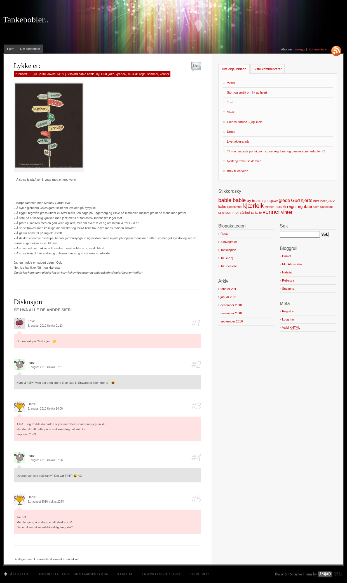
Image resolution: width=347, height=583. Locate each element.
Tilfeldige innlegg (234, 69)
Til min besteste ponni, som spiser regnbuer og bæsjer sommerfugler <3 (276, 151)
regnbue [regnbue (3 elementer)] (304, 206)
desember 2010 (231, 305)
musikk (132, 74)
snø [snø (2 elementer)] (221, 212)
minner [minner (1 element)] (269, 206)
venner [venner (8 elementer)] (271, 211)
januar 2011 (229, 297)
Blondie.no (125, 574)
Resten (225, 233)
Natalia (287, 272)
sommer (152, 74)
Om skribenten (30, 48)
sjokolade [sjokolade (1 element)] (326, 206)
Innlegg (299, 49)
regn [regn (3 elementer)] (291, 206)
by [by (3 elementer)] (249, 200)
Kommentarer (318, 49)
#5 (196, 499)
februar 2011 (229, 289)
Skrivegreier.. (229, 241)
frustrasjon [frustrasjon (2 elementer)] (261, 201)
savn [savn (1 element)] (316, 206)
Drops (231, 131)
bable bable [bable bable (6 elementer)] (232, 200)
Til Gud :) (227, 258)
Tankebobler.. (25, 19)
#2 (196, 364)
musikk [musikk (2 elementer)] (280, 207)
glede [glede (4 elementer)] (284, 200)
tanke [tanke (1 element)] (254, 212)
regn (142, 74)
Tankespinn (228, 250)
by (97, 74)
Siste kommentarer (268, 69)
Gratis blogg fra (94, 574)
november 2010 (231, 313)
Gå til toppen (18, 574)
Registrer (288, 311)
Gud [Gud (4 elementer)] (295, 200)
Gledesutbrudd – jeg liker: (244, 122)
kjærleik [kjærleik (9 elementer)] (253, 206)
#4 (196, 457)
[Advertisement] (79, 190)
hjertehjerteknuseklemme (244, 161)
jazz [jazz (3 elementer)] (331, 200)
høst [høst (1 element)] (316, 201)
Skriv (196, 66)
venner (164, 74)
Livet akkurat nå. (238, 141)
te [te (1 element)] (260, 212)
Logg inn (288, 319)
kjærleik (121, 74)
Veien (231, 82)
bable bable (87, 74)
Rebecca (288, 280)
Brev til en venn (237, 171)
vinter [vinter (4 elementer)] (286, 212)
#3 (196, 406)
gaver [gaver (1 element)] (274, 201)
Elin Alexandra (292, 264)
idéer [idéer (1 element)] (323, 201)
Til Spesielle (229, 266)
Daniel (286, 256)
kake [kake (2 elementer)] (222, 207)
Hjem (10, 48)
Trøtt (230, 102)
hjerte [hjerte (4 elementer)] (307, 200)
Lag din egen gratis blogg (161, 574)
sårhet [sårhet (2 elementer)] (245, 212)
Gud (104, 74)
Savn (230, 112)
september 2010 (232, 321)
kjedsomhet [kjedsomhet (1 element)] (234, 206)
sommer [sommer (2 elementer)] (232, 212)
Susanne (288, 288)
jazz (111, 74)
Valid (291, 327)
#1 (196, 323)
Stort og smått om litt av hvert (247, 92)
